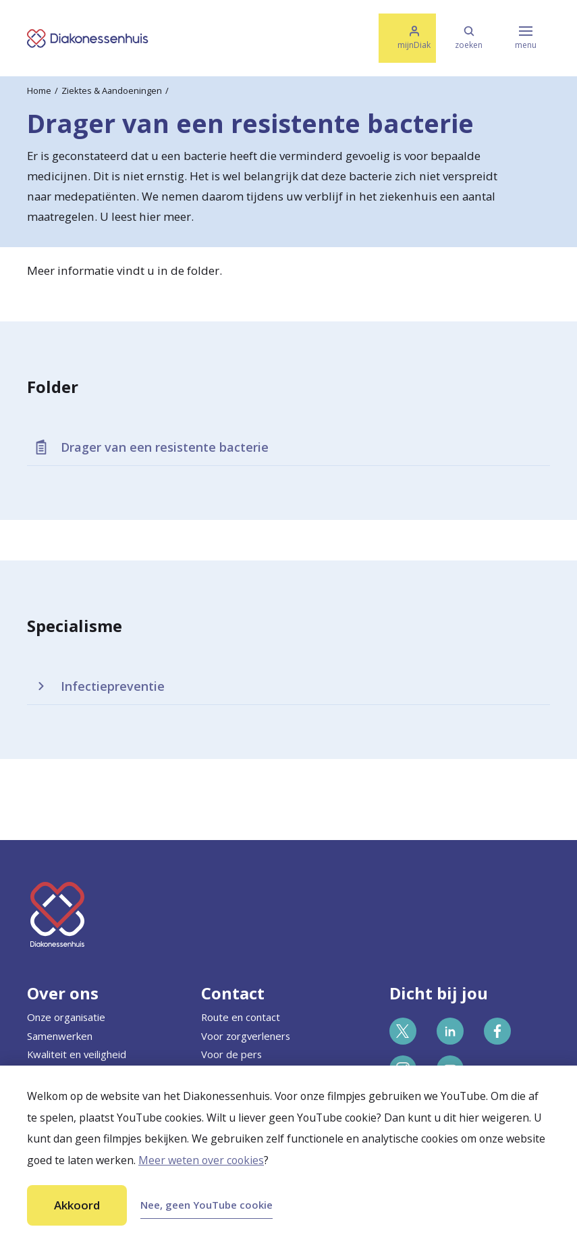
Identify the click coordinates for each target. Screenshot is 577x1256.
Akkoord (77, 1205)
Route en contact (240, 1017)
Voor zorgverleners (245, 1036)
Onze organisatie (66, 1017)
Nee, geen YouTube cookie (206, 1204)
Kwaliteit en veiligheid (76, 1054)
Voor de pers (231, 1054)
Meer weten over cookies (201, 1160)
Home (39, 90)
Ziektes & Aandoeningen (111, 90)
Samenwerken (59, 1036)
